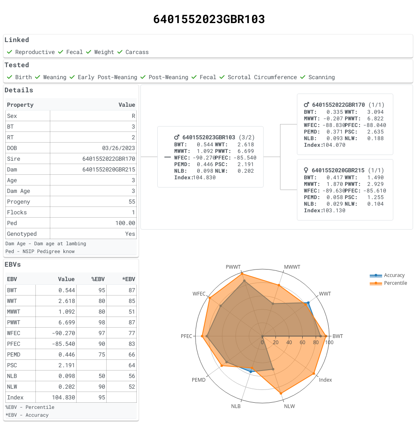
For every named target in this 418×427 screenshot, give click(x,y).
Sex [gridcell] (12, 116)
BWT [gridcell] (12, 290)
